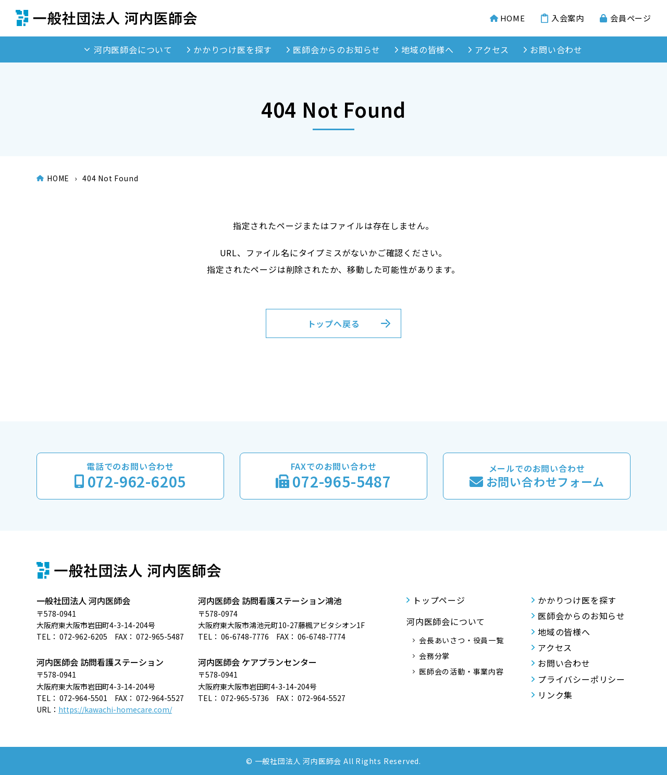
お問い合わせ (556, 49)
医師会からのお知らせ (336, 49)
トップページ (439, 600)
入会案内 (567, 18)
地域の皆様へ (427, 49)
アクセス (492, 49)
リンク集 (555, 695)
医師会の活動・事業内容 (461, 671)
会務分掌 (434, 655)
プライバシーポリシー (581, 679)
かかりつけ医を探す (232, 49)
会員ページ (630, 18)
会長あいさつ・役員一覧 (461, 640)
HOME (512, 18)
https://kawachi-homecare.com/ (115, 709)
